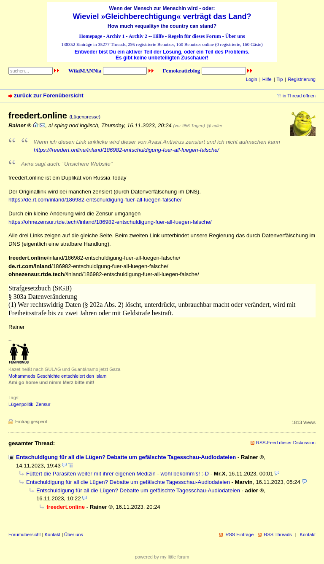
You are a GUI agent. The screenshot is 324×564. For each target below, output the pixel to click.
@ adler (214, 125)
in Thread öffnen (299, 95)
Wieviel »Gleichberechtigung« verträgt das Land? (162, 16)
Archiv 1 (115, 36)
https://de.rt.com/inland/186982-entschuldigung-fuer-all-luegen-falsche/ (94, 199)
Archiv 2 (138, 36)
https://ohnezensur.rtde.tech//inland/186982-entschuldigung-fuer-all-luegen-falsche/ (110, 222)
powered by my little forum (162, 556)
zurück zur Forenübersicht (49, 95)
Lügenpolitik (20, 404)
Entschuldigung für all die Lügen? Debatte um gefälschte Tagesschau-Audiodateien (126, 457)
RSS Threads (278, 534)
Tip (280, 79)
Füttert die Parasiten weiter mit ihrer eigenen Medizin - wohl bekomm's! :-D (117, 473)
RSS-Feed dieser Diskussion (286, 442)
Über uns (235, 36)
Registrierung (302, 79)
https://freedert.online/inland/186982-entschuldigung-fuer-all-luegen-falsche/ (126, 150)
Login (251, 79)
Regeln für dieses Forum (194, 36)
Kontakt (52, 534)
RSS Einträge (239, 534)
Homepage (90, 36)
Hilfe (158, 36)
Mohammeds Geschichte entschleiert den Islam (57, 376)
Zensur (43, 404)
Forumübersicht (24, 534)
